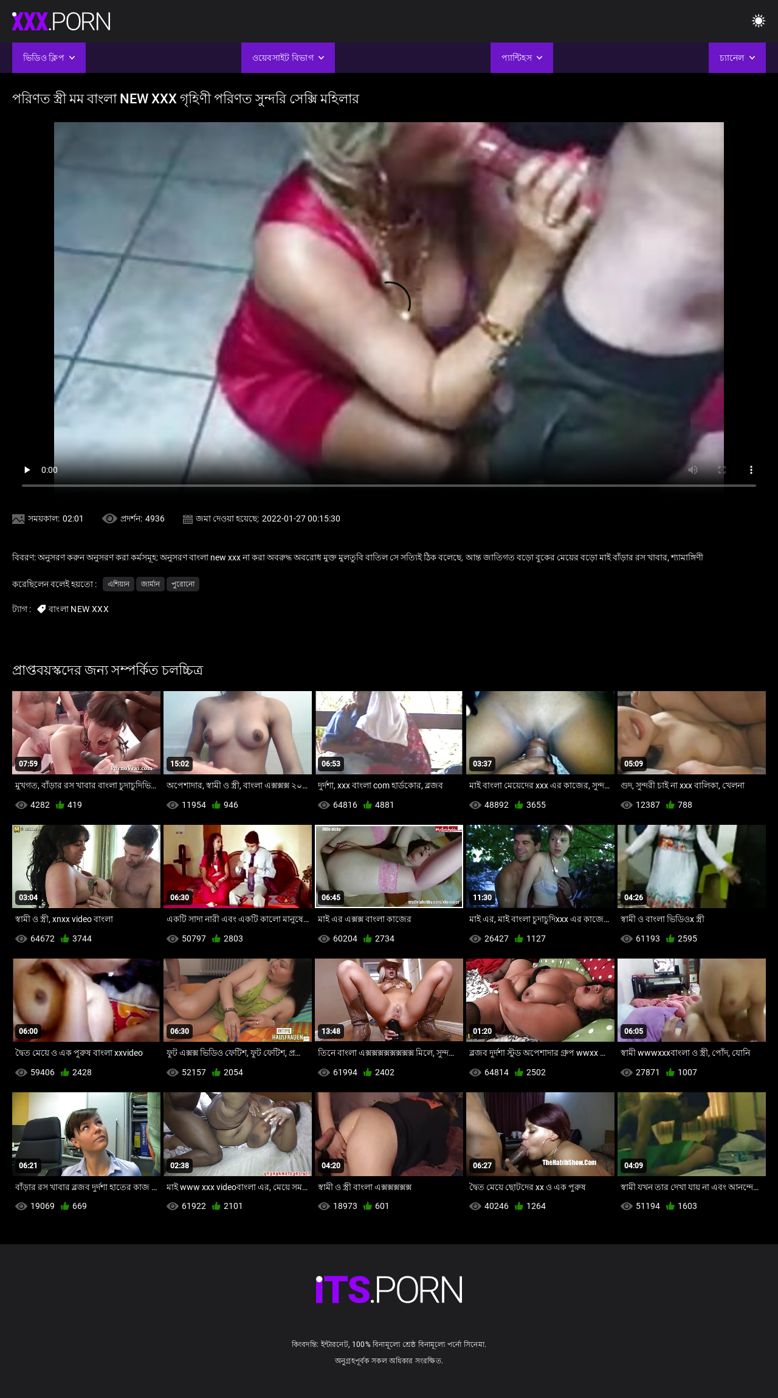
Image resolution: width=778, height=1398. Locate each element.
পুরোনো (182, 584)
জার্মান (150, 584)
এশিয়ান (118, 584)
